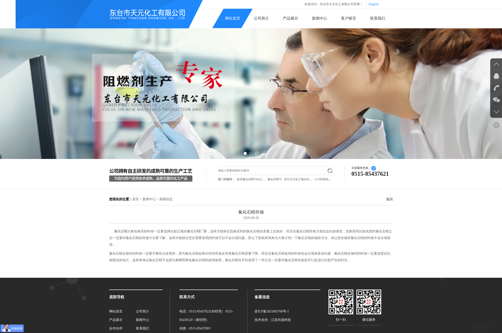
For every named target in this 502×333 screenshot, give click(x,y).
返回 (389, 199)
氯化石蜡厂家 (197, 231)
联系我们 (377, 18)
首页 (135, 199)
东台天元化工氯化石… (298, 179)
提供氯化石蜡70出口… (251, 179)
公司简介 (261, 18)
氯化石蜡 (120, 231)
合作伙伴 (115, 328)
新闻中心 (319, 18)
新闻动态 (166, 199)
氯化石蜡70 (275, 179)
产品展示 (290, 18)
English (374, 4)
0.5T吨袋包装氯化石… (329, 179)
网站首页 (232, 18)
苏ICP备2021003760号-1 (272, 311)
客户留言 (348, 18)
